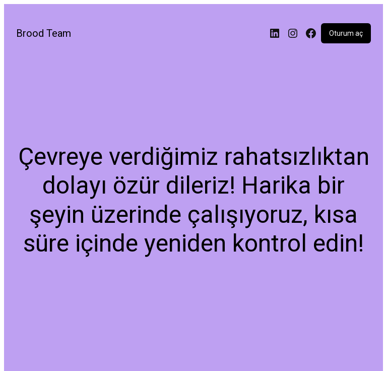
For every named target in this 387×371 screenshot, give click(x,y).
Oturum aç (346, 33)
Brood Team (43, 33)
